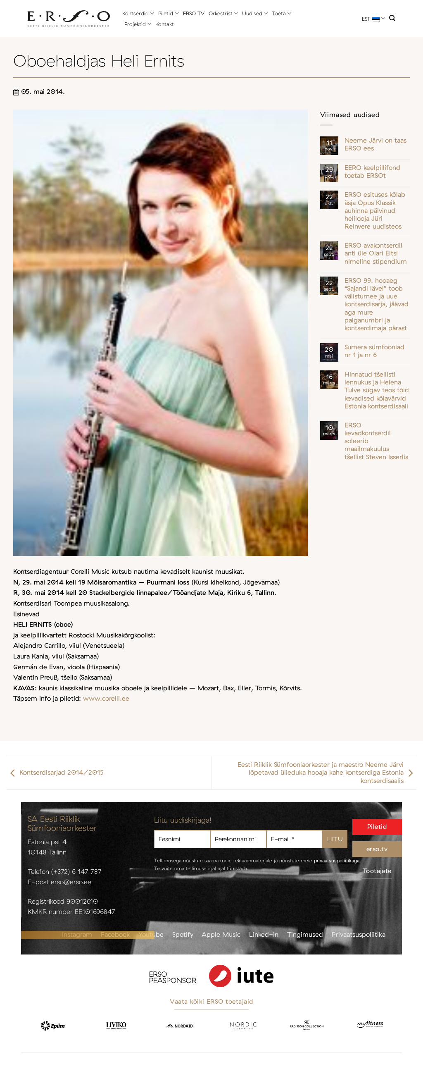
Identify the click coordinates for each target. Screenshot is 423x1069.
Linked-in (263, 934)
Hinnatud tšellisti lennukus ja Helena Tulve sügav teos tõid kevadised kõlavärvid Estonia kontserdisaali (377, 390)
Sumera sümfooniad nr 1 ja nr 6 (374, 351)
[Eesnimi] (182, 839)
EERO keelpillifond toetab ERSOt (372, 171)
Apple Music (221, 934)
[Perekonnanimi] (238, 839)
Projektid (137, 24)
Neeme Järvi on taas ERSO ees (375, 144)
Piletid (168, 13)
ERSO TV (193, 13)
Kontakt (164, 24)
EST (373, 18)
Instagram (77, 934)
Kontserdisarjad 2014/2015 (55, 772)
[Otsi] (392, 18)
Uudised (255, 13)
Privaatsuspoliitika (358, 934)
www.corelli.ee (106, 698)
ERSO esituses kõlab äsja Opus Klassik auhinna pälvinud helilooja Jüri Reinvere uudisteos (375, 210)
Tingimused (305, 934)
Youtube (151, 934)
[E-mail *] (294, 839)
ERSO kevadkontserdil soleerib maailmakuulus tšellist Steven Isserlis (376, 441)
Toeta (281, 13)
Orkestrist (223, 13)
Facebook (115, 934)
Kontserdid (138, 13)
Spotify (182, 934)
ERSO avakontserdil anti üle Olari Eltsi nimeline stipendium (376, 253)
